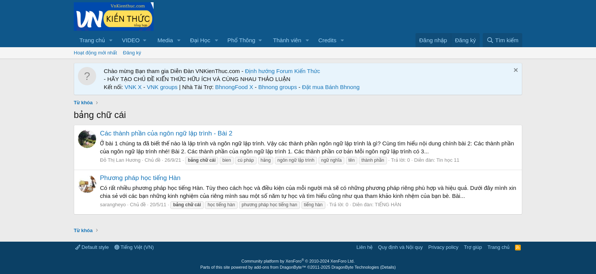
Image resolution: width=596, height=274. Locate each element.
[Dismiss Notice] (515, 71)
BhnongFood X (234, 87)
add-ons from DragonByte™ (280, 267)
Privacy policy (443, 247)
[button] (111, 40)
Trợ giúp (473, 247)
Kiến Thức (307, 71)
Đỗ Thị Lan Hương (120, 160)
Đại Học (200, 40)
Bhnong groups (277, 87)
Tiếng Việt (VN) (134, 247)
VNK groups (162, 87)
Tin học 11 (447, 160)
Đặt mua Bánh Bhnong (331, 87)
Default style (92, 247)
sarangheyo (113, 204)
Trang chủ (92, 40)
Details (388, 267)
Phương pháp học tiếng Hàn (140, 178)
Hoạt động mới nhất (95, 53)
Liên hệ (364, 247)
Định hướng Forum (269, 71)
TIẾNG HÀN (388, 204)
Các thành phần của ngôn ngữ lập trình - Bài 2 (166, 133)
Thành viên (287, 40)
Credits (327, 40)
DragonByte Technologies (355, 267)
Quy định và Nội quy (400, 247)
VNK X (133, 87)
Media (165, 40)
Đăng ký (132, 53)
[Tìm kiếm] (502, 40)
